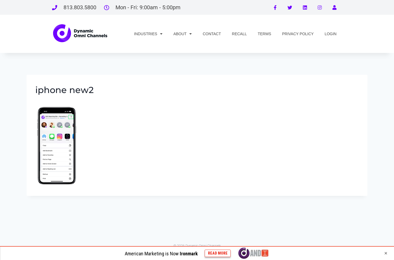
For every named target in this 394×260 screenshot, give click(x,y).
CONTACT (212, 34)
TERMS (264, 34)
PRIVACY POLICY (298, 34)
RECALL (239, 34)
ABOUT (182, 33)
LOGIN (331, 34)
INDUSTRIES (148, 33)
